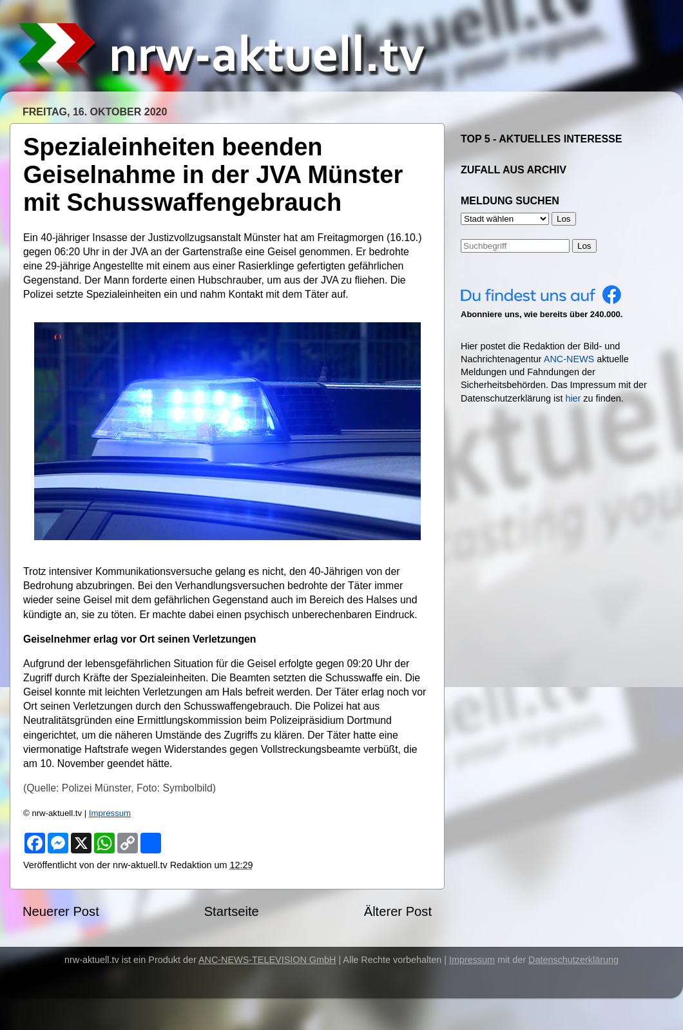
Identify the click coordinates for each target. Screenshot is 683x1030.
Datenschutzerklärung (573, 960)
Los (584, 246)
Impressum (110, 813)
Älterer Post (398, 911)
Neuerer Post (61, 911)
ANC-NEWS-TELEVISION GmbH (267, 960)
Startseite (231, 911)
